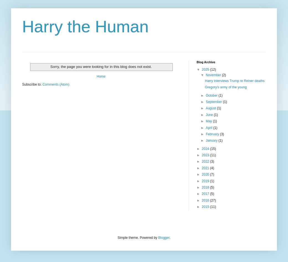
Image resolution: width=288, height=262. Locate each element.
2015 (206, 207)
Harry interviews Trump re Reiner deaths (234, 81)
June (210, 115)
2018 (206, 187)
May (209, 121)
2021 (206, 168)
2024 (206, 149)
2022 (206, 161)
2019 (206, 181)
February (213, 134)
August (211, 108)
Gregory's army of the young (226, 87)
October (212, 95)
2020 (206, 174)
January (212, 140)
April (209, 128)
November (214, 75)
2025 (206, 70)
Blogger (163, 238)
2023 (206, 155)
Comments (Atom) (55, 84)
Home (101, 76)
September (214, 102)
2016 (206, 200)
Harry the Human (85, 26)
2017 (206, 194)
